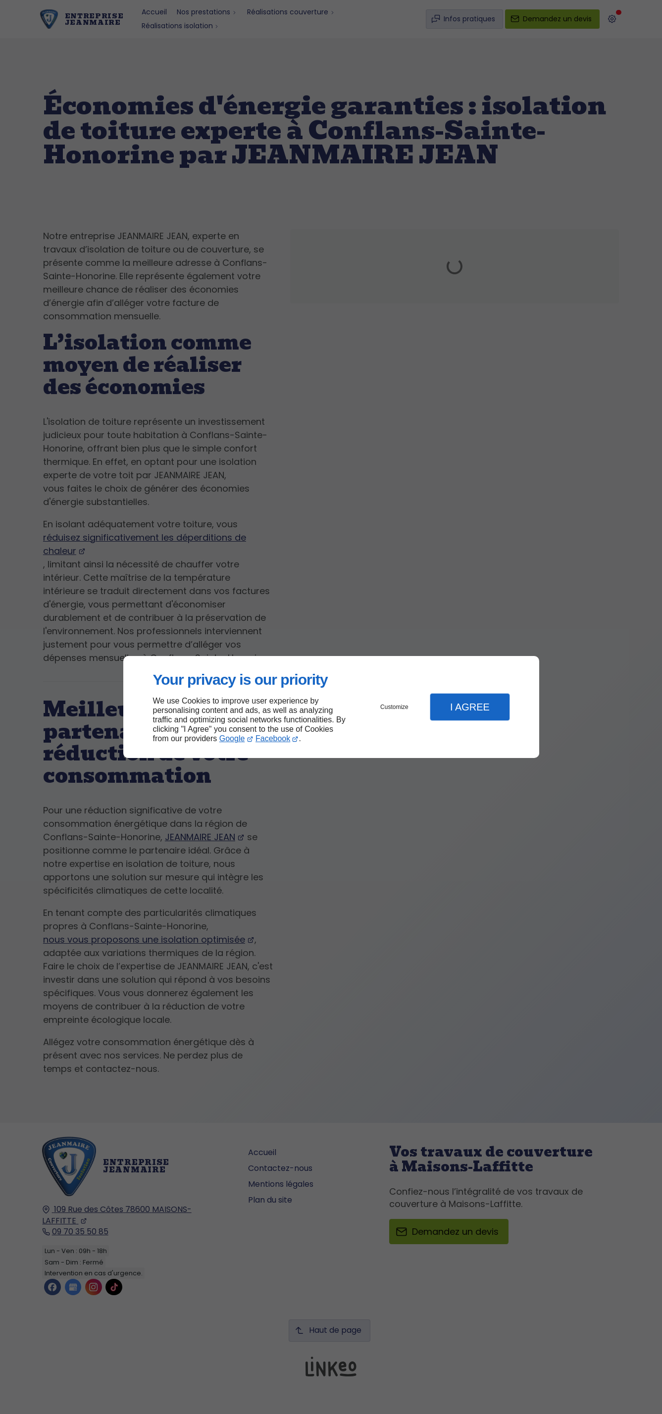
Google (232, 738)
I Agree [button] (470, 707)
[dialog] (331, 707)
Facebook (272, 738)
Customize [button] (394, 707)
